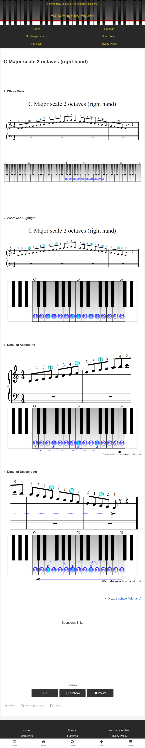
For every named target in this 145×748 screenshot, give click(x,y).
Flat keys (72, 735)
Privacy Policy (119, 735)
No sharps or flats (118, 730)
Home (26, 730)
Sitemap (72, 730)
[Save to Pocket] (100, 693)
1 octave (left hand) (128, 598)
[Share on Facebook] (72, 693)
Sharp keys (26, 735)
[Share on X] (45, 693)
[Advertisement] (72, 76)
